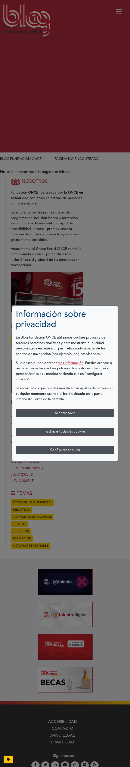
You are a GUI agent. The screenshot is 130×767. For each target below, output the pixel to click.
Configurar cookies (65, 450)
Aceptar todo (65, 413)
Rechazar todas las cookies (65, 431)
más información (70, 363)
